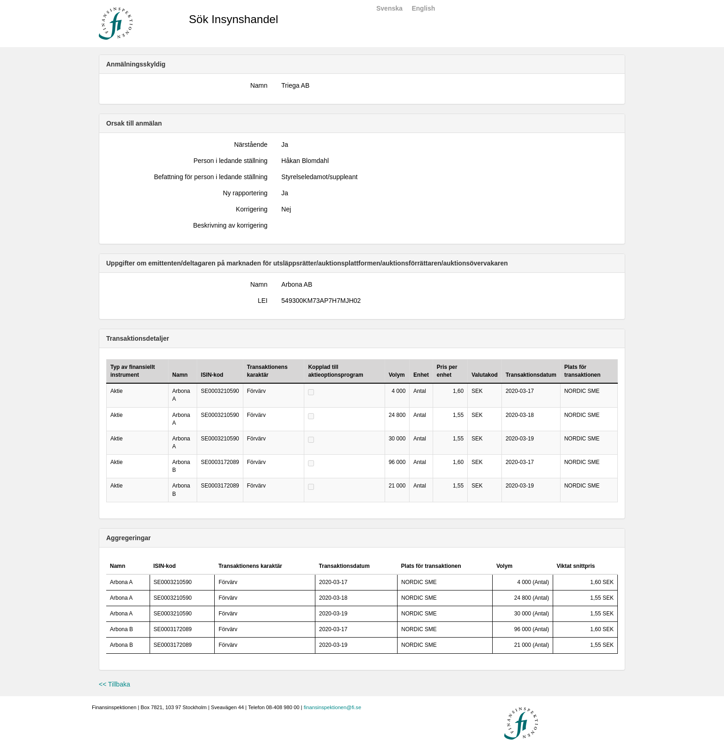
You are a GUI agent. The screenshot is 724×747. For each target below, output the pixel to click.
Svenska (389, 8)
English (423, 8)
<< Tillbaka (114, 684)
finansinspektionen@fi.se (333, 707)
